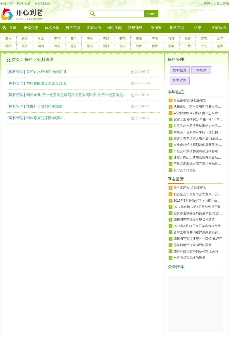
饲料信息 (179, 70)
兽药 (57, 46)
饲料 (41, 46)
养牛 (73, 38)
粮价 (24, 46)
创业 (220, 46)
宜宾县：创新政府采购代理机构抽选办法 (198, 132)
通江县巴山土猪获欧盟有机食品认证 (198, 157)
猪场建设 (135, 28)
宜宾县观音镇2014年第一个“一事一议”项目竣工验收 (198, 119)
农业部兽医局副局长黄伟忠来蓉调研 (198, 113)
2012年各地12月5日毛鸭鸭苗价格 (197, 207)
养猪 (57, 38)
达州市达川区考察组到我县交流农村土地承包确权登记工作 (198, 107)
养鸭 (122, 38)
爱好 (106, 46)
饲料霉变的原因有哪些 (44, 118)
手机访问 (6, 3)
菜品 (90, 46)
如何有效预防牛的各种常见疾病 (196, 251)
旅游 (24, 38)
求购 (171, 46)
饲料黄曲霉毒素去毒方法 (46, 83)
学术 (41, 38)
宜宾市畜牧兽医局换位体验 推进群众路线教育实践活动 (198, 213)
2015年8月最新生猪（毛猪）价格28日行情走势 (198, 200)
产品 (204, 46)
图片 (139, 46)
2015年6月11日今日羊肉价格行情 (197, 226)
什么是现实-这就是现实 (190, 100)
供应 (155, 46)
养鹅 (139, 38)
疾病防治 (93, 28)
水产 (220, 38)
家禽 (187, 38)
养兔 (155, 38)
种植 (8, 46)
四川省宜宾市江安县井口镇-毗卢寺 (198, 238)
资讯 (8, 38)
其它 (204, 38)
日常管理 (73, 28)
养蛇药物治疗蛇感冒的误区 (193, 245)
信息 (197, 28)
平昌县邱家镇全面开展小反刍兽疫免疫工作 (198, 164)
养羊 (90, 38)
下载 (187, 46)
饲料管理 (177, 28)
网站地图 (23, 3)
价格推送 (52, 28)
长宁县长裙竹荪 (185, 170)
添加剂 (156, 28)
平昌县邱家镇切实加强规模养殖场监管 (198, 151)
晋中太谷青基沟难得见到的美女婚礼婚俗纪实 (198, 232)
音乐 (122, 46)
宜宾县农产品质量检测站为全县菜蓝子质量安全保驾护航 (198, 126)
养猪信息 (31, 28)
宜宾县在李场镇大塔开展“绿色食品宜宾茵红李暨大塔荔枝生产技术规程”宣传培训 (198, 138)
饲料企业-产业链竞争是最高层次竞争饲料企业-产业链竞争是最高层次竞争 (85, 95)
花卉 (73, 46)
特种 (171, 38)
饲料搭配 (114, 28)
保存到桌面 (42, 3)
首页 (12, 28)
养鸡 (106, 38)
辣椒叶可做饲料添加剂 (44, 106)
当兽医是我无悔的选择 (189, 257)
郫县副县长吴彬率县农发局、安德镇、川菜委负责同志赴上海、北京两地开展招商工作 (198, 194)
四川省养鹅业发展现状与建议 (194, 219)
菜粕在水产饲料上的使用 (46, 72)
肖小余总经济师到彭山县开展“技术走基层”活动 (198, 145)
